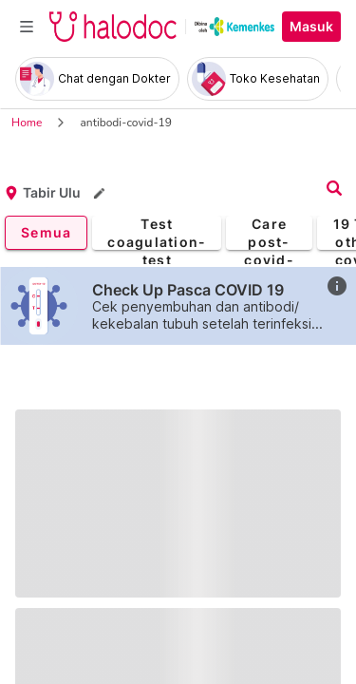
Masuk (311, 26)
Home (26, 122)
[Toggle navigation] (26, 26)
